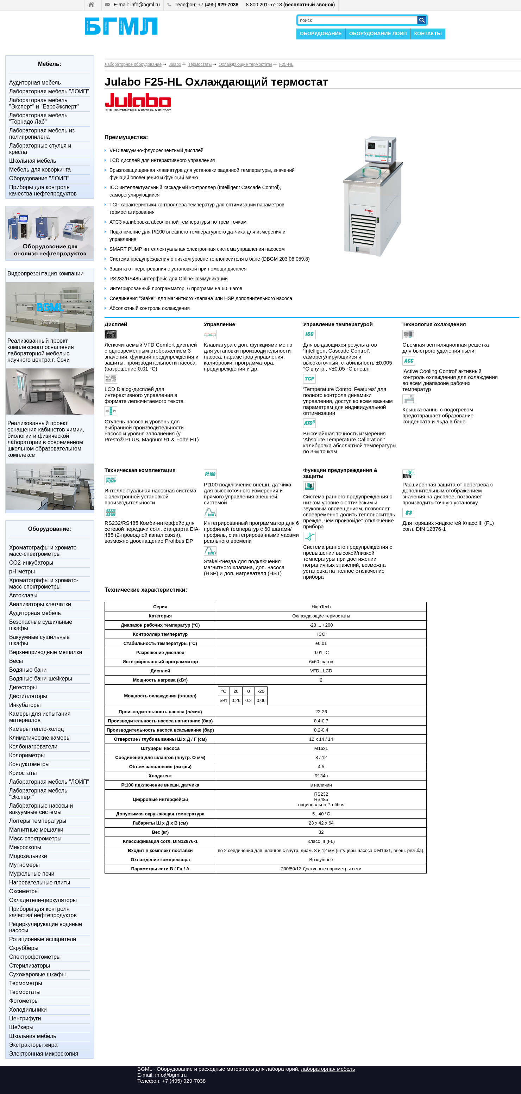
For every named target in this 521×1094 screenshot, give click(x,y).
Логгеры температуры (37, 821)
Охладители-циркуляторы (43, 900)
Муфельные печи (32, 874)
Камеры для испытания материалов (39, 717)
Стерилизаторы (29, 966)
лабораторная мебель (328, 1069)
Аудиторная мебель (35, 83)
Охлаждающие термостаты (245, 64)
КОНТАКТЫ (428, 33)
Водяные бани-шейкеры (40, 679)
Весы (16, 661)
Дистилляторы (28, 696)
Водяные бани (27, 670)
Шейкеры (21, 1027)
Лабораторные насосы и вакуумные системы (41, 809)
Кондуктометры (29, 764)
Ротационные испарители (42, 939)
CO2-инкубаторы (31, 563)
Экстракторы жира (33, 1045)
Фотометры (24, 1001)
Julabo (175, 64)
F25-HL (286, 64)
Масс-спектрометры (35, 838)
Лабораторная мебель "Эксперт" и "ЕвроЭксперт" (44, 103)
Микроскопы (25, 847)
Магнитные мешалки (36, 830)
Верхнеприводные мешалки (45, 652)
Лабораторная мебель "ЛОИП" (49, 91)
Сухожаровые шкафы (37, 974)
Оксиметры (24, 891)
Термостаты (24, 992)
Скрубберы (23, 948)
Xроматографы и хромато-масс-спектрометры (44, 551)
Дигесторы (23, 687)
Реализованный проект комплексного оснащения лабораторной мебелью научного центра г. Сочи (40, 350)
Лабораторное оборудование (133, 64)
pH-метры (22, 571)
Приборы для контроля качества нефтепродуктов (43, 190)
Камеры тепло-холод (36, 729)
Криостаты (23, 773)
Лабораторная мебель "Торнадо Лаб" (38, 118)
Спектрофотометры (35, 957)
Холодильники (28, 1010)
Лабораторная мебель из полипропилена (42, 134)
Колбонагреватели (33, 747)
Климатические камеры (39, 738)
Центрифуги (25, 1018)
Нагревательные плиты (39, 882)
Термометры (25, 983)
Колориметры (27, 755)
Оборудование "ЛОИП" (39, 178)
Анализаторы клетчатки (40, 604)
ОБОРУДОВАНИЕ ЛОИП (378, 33)
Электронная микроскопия (43, 1054)
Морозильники (28, 856)
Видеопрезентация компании (45, 273)
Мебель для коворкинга (40, 170)
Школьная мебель (32, 161)
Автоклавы (23, 595)
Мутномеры (24, 865)
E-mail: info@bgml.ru (132, 4)
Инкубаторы (24, 705)
